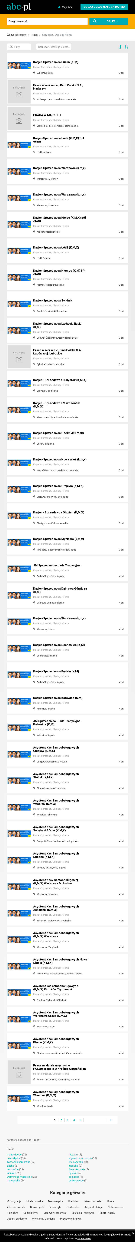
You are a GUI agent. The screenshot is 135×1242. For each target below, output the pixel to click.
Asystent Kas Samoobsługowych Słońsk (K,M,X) (57, 775)
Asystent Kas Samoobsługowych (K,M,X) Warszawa (57, 934)
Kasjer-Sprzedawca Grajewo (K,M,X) (59, 486)
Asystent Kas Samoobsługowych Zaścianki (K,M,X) (57, 908)
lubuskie (11, 1173)
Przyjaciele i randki (70, 1218)
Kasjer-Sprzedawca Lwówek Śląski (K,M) (58, 325)
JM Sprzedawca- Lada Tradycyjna (58, 565)
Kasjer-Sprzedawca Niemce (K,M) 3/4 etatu (60, 272)
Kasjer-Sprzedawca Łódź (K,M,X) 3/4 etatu (60, 140)
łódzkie (73, 1154)
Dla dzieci (73, 1201)
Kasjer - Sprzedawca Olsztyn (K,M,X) (59, 512)
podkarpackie (76, 1180)
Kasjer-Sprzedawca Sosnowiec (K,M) (60, 645)
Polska (10, 1149)
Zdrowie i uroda (16, 1207)
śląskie (10, 1165)
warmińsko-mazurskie (19, 1176)
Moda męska (55, 1201)
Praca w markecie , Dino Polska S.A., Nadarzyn (59, 87)
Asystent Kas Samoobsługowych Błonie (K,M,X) (57, 1040)
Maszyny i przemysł (55, 1212)
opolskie (73, 1173)
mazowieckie (14, 1154)
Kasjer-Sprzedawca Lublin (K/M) (56, 62)
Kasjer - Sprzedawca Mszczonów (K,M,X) (57, 404)
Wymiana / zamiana (43, 1218)
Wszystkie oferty (16, 34)
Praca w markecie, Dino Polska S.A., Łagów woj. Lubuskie (59, 351)
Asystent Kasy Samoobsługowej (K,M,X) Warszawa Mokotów (56, 881)
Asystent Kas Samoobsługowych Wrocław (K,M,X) (57, 802)
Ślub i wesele (115, 1207)
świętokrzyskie (77, 1169)
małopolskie (13, 1180)
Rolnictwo (12, 1212)
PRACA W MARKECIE (48, 115)
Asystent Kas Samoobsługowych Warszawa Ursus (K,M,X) (57, 1014)
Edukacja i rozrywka (83, 1212)
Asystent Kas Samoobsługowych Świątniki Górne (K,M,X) (57, 828)
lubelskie (73, 1165)
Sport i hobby (107, 1212)
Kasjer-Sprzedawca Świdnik (53, 300)
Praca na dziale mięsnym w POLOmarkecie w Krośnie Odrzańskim (60, 1067)
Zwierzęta (55, 1207)
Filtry (15, 46)
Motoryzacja (14, 1201)
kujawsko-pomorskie (80, 1158)
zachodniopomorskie (18, 1162)
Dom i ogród (37, 1207)
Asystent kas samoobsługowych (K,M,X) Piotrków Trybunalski (56, 987)
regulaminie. (84, 1238)
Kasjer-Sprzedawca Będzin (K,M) (57, 671)
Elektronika (73, 1207)
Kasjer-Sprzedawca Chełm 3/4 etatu (59, 433)
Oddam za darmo (17, 1218)
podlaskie (74, 1176)
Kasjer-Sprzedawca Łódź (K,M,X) (57, 247)
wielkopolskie (76, 1162)
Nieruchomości (93, 1201)
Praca (34, 34)
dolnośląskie (14, 1158)
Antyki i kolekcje (93, 1207)
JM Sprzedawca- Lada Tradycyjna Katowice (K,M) (58, 722)
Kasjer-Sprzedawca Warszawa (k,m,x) (60, 168)
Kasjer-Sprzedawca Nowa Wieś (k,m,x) (55, 457)
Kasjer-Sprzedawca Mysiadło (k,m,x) (60, 539)
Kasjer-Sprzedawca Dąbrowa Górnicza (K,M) (54, 590)
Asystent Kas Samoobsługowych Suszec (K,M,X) (57, 855)
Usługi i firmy (31, 1212)
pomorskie (13, 1169)
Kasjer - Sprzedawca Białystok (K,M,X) (55, 378)
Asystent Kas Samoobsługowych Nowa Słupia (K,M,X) (57, 961)
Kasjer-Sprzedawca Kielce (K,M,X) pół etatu (58, 219)
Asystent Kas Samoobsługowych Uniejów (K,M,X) (57, 749)
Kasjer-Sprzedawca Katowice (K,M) (59, 698)
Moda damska (35, 1201)
